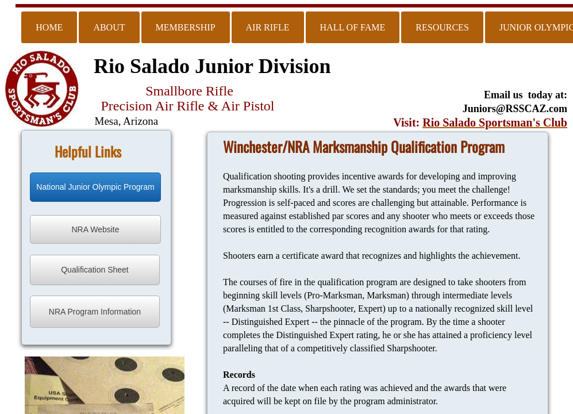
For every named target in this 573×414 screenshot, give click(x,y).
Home (49, 27)
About (109, 27)
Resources (442, 27)
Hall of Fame (353, 27)
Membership (186, 27)
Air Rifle (268, 27)
